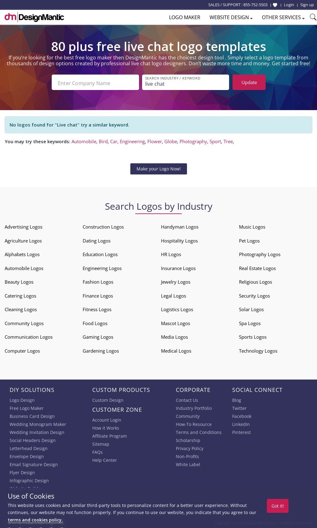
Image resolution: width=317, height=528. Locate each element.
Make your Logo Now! (159, 167)
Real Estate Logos (257, 266)
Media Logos (174, 335)
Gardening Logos (101, 349)
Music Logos (252, 225)
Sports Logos (253, 335)
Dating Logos (97, 239)
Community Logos (24, 321)
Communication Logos (29, 335)
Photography (193, 139)
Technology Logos (258, 349)
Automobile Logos (24, 266)
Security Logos (254, 294)
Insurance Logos (178, 266)
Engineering (132, 139)
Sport (215, 139)
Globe (170, 139)
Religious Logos (255, 280)
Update (249, 82)
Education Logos (100, 253)
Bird (103, 139)
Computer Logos (22, 349)
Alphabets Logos (22, 253)
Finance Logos (98, 294)
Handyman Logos (179, 225)
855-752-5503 (255, 4)
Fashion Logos (98, 280)
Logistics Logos (177, 308)
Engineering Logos (102, 266)
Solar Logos (251, 308)
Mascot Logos (175, 321)
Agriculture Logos (23, 239)
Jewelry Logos (175, 280)
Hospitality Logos (179, 239)
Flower (154, 139)
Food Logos (95, 321)
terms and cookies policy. (35, 520)
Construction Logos (103, 225)
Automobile (84, 139)
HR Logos (171, 253)
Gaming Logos (98, 335)
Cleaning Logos (21, 308)
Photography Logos (259, 253)
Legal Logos (173, 294)
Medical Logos (176, 349)
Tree (228, 139)
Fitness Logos (97, 308)
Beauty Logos (19, 280)
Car (113, 139)
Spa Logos (250, 321)
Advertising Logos (23, 225)
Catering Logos (20, 294)
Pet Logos (249, 239)
